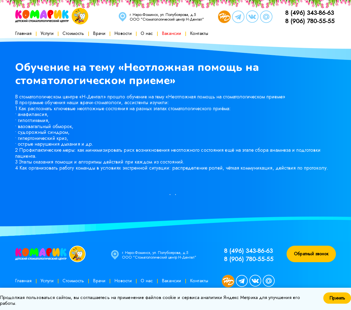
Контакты (199, 33)
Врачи (99, 33)
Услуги (47, 33)
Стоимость (73, 33)
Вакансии (171, 33)
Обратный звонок (311, 254)
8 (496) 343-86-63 (309, 13)
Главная (23, 33)
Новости (123, 33)
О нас (147, 33)
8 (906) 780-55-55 (310, 21)
